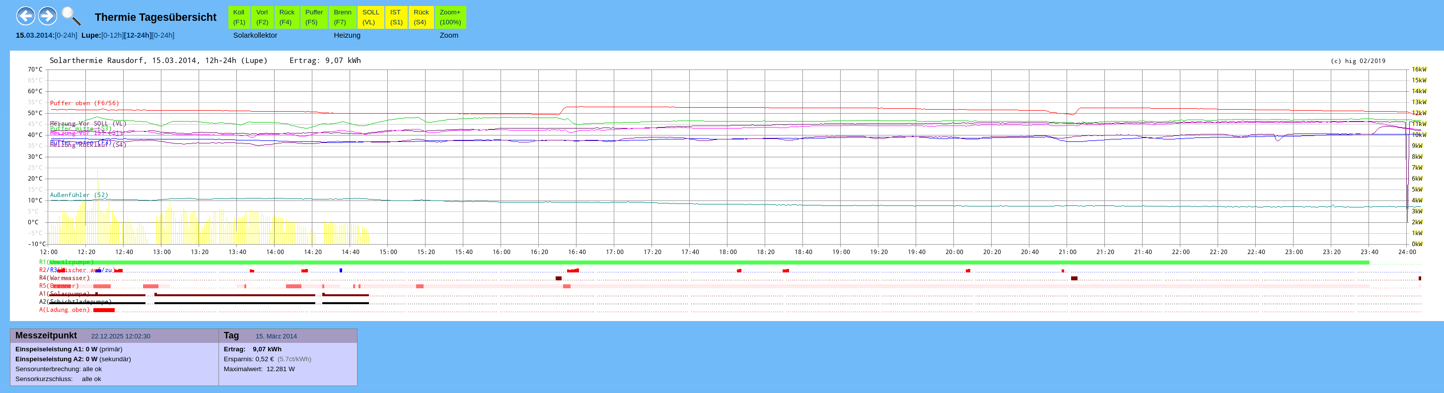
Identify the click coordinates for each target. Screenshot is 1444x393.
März (274, 336)
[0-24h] (66, 35)
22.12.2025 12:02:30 (121, 336)
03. (31, 35)
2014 (290, 336)
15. (261, 336)
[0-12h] (112, 35)
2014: (45, 35)
